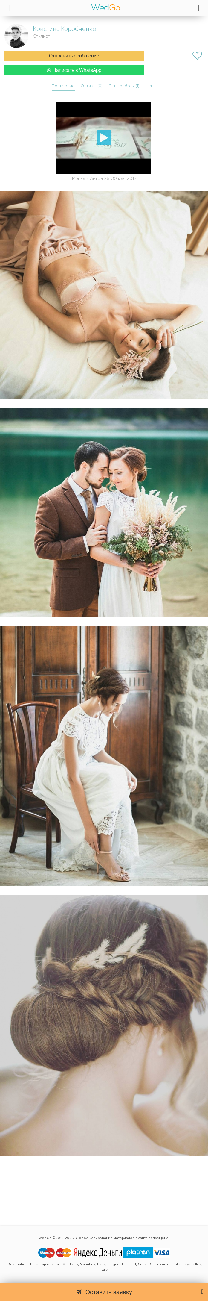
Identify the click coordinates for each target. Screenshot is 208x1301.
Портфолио (63, 85)
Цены (150, 85)
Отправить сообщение (74, 56)
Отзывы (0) (92, 85)
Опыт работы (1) (123, 85)
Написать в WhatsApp (74, 70)
